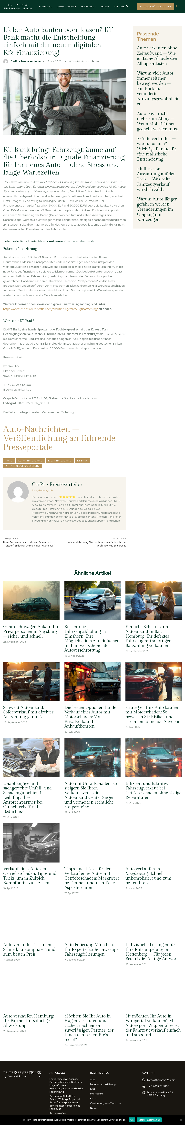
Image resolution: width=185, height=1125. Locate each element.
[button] (178, 7)
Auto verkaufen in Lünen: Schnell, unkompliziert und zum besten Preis (27, 934)
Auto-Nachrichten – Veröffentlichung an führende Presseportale (59, 438)
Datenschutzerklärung (149, 1120)
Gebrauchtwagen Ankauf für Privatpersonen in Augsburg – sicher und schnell (30, 633)
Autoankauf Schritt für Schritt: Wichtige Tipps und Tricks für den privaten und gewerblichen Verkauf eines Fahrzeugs (66, 1077)
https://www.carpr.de (42, 490)
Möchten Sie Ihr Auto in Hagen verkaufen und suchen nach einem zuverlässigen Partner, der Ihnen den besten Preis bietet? (91, 1008)
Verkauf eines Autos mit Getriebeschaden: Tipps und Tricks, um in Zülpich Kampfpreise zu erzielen (28, 862)
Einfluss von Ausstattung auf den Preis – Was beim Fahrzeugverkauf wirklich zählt (156, 125)
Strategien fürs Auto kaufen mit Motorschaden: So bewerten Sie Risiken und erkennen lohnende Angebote (151, 709)
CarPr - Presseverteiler (26, 61)
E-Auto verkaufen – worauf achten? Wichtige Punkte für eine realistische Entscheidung (157, 105)
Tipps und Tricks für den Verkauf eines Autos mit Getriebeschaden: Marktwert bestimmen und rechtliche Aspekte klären (90, 864)
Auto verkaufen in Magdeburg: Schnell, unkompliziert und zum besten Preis (152, 859)
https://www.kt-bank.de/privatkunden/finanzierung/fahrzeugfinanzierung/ (50, 309)
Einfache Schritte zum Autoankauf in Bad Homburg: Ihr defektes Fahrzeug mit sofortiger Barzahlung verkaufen (152, 637)
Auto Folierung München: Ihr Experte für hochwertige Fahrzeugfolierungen (90, 934)
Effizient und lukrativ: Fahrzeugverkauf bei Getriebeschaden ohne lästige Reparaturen (151, 783)
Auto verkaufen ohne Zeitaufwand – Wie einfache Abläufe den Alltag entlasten (157, 47)
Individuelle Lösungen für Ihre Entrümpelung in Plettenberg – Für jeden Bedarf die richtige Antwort (153, 936)
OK (132, 1120)
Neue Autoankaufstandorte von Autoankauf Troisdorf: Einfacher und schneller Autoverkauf (28, 544)
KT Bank (82, 460)
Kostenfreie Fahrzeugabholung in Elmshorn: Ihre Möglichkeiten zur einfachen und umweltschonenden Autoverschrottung (92, 637)
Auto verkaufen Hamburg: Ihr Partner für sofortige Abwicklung (30, 1004)
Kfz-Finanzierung (60, 460)
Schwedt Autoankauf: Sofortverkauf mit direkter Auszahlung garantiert (26, 707)
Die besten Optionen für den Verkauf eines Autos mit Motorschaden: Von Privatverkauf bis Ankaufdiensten (89, 711)
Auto (9, 460)
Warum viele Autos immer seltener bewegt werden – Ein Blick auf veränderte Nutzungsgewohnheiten (156, 68)
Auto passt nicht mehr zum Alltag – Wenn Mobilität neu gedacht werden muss (157, 86)
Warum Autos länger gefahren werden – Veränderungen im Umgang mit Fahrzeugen (156, 145)
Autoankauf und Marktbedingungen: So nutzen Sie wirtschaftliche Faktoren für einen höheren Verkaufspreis (66, 1090)
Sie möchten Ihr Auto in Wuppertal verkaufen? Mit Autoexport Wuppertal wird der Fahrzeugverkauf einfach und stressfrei (151, 1008)
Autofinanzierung (30, 460)
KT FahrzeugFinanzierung (23, 466)
